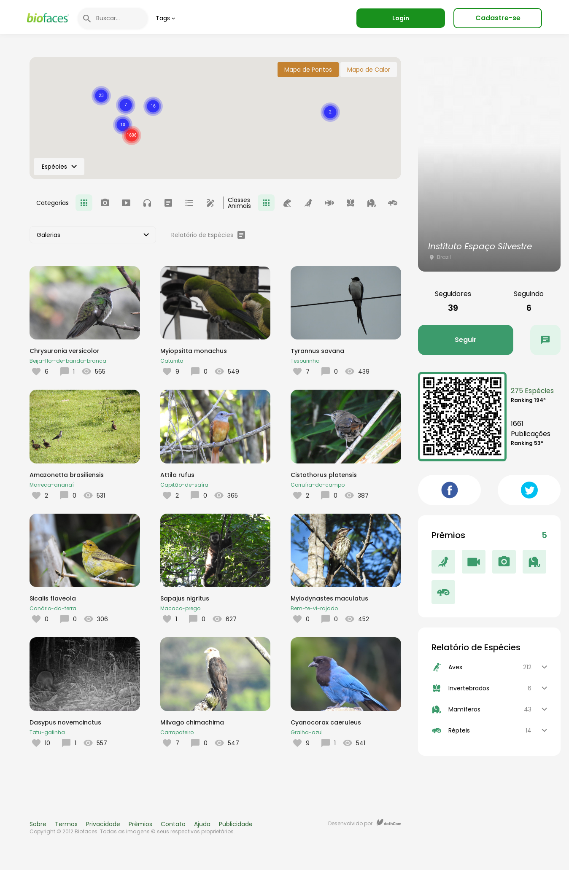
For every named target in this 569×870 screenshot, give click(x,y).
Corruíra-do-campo (318, 484)
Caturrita (171, 360)
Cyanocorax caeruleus (326, 722)
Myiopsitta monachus (193, 351)
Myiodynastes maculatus (329, 598)
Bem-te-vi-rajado (314, 608)
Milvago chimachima (192, 722)
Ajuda (202, 824)
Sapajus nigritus (184, 598)
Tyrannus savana (317, 351)
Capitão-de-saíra (184, 484)
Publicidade (236, 824)
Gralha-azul (307, 732)
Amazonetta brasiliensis (67, 475)
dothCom (389, 822)
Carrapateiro (177, 732)
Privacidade (103, 824)
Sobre (38, 824)
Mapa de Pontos (308, 69)
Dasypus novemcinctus (65, 722)
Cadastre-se (497, 18)
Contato (173, 824)
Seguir (466, 340)
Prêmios (140, 824)
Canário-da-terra (53, 608)
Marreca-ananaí (52, 484)
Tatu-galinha (47, 732)
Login (400, 18)
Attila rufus (177, 475)
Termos (66, 824)
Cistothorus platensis (324, 475)
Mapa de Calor (368, 69)
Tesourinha (305, 360)
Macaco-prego (180, 608)
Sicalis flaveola (53, 598)
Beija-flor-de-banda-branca (68, 360)
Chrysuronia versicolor (65, 351)
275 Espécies (532, 391)
